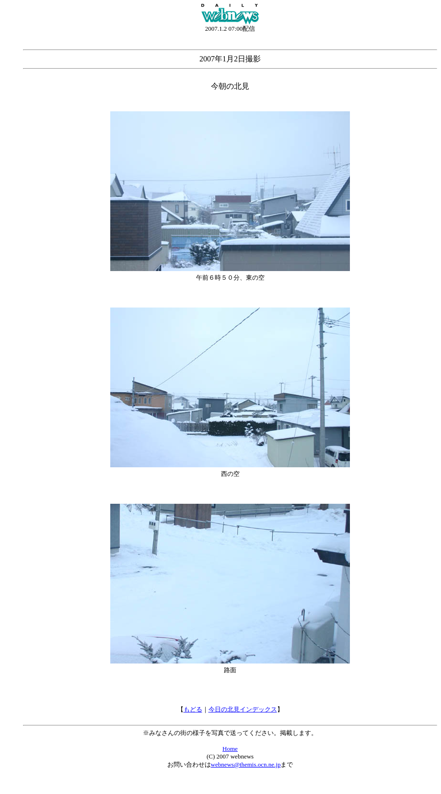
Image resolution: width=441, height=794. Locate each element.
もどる (193, 709)
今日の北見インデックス (243, 709)
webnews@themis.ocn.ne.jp (246, 764)
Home (230, 748)
